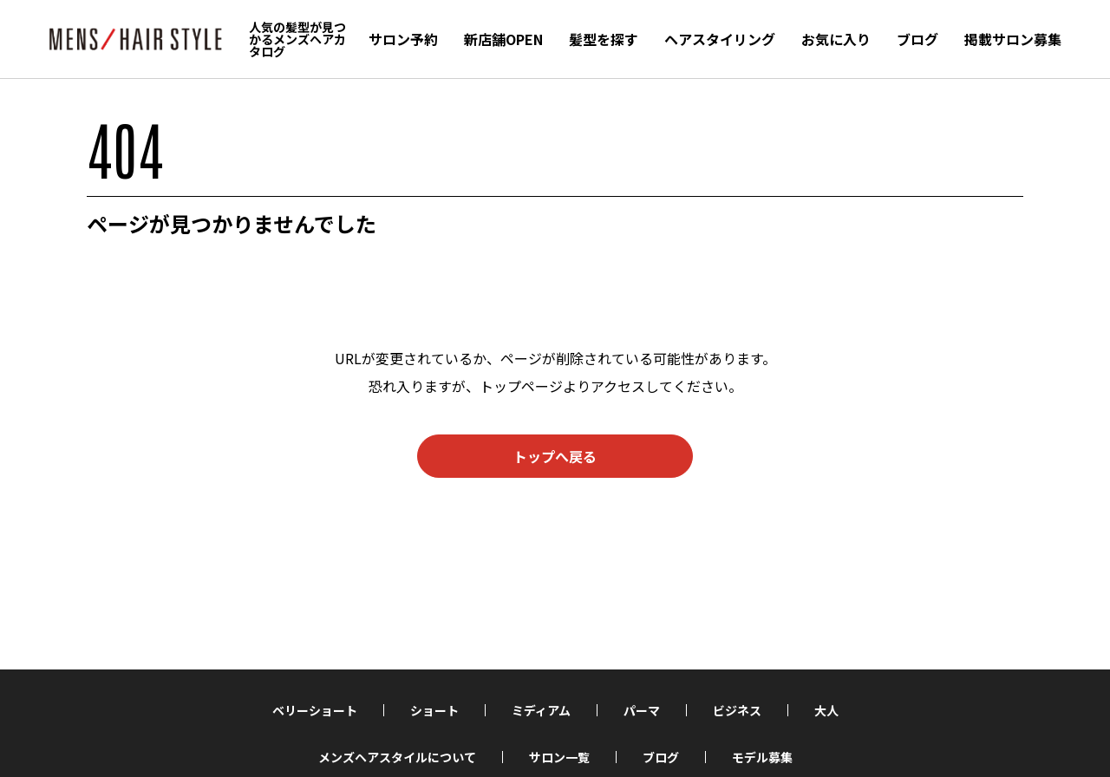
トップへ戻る (555, 456)
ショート (434, 710)
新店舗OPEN (503, 39)
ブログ (917, 39)
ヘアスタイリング (719, 39)
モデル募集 (762, 757)
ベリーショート (314, 710)
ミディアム (541, 710)
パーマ (642, 710)
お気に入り (836, 39)
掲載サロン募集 (1012, 39)
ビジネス (737, 710)
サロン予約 (403, 39)
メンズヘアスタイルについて (397, 757)
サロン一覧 (559, 757)
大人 (826, 710)
